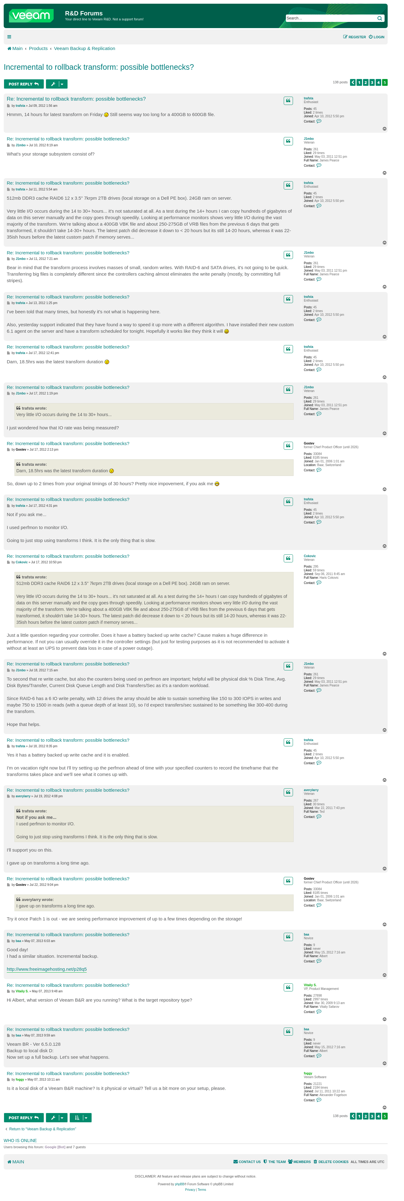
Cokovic (310, 556)
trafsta (308, 98)
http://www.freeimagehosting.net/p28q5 (47, 969)
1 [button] (359, 82)
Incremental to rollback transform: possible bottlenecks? (99, 67)
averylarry (311, 790)
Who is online (20, 1140)
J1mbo (309, 138)
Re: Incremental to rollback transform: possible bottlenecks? (76, 99)
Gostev (309, 443)
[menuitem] (376, 37)
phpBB (179, 1184)
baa (306, 934)
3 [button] (372, 82)
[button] (353, 82)
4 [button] (378, 82)
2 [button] (366, 82)
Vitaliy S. (310, 985)
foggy (308, 1073)
